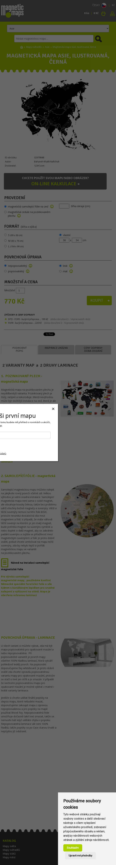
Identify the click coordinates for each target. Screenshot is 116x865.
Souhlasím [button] (73, 847)
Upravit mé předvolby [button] (80, 855)
